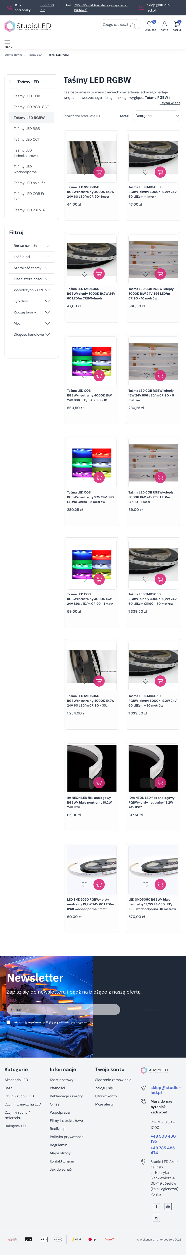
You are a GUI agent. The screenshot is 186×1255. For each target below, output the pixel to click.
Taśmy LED (35, 55)
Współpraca (60, 1112)
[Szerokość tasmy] (47, 268)
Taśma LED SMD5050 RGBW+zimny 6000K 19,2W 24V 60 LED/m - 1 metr (152, 192)
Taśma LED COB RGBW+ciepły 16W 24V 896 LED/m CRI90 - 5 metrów (151, 395)
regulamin (34, 1022)
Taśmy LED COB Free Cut (31, 196)
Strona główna (14, 55)
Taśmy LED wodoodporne (25, 169)
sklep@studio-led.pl (166, 1090)
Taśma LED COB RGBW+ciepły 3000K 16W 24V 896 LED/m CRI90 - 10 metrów (151, 293)
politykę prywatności (56, 1022)
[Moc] (47, 323)
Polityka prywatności (67, 1136)
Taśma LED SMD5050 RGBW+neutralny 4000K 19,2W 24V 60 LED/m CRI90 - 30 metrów (90, 703)
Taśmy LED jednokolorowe (26, 153)
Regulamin (58, 1145)
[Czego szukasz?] (133, 26)
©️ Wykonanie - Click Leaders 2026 (159, 1239)
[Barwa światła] (47, 246)
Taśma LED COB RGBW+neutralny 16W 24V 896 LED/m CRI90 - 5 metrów (90, 497)
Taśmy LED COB (27, 96)
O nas (54, 1104)
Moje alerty (104, 1104)
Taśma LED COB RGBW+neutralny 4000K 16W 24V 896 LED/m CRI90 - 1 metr (90, 599)
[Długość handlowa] (47, 334)
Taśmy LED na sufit (29, 182)
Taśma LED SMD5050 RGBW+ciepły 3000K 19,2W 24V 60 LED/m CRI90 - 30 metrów (152, 599)
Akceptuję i (49, 1022)
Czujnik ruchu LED (19, 1096)
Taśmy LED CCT (27, 139)
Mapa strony (60, 1153)
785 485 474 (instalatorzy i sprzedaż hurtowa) (101, 7)
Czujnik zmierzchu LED (23, 1104)
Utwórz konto (106, 1096)
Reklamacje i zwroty (66, 1096)
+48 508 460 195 (163, 1139)
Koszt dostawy (62, 1079)
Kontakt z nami (62, 1161)
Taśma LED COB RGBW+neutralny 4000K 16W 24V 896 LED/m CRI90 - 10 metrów (89, 398)
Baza (8, 1088)
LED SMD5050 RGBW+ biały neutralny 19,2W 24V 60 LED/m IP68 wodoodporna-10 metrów (152, 904)
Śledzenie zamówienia (113, 1079)
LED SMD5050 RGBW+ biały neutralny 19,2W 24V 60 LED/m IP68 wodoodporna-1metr (90, 904)
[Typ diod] (47, 301)
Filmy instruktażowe (66, 1120)
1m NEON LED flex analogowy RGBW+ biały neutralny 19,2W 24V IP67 (89, 802)
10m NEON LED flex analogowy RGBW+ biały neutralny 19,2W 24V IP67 (151, 802)
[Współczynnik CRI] (47, 290)
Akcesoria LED (16, 1079)
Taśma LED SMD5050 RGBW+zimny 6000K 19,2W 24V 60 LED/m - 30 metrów (152, 700)
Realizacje (58, 1128)
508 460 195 (47, 7)
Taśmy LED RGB (27, 128)
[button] (177, 26)
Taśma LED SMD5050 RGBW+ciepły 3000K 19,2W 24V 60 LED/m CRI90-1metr (91, 293)
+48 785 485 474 (163, 1150)
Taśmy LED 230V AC (30, 210)
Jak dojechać (61, 1169)
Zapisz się (152, 1009)
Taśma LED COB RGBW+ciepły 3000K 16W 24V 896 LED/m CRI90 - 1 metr (151, 497)
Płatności (57, 1088)
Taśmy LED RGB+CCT (31, 106)
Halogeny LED (16, 1126)
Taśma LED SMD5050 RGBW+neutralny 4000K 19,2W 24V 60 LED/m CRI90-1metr (90, 192)
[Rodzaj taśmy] (47, 312)
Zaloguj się (104, 1088)
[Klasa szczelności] (47, 279)
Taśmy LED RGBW (29, 117)
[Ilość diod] (47, 257)
